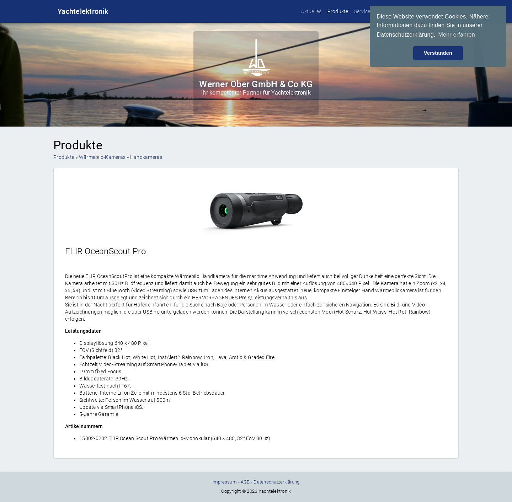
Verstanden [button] (438, 53)
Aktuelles (311, 11)
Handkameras (146, 157)
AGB (245, 482)
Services (363, 11)
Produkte (337, 11)
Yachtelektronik (83, 11)
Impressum (225, 482)
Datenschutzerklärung (276, 482)
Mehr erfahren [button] (456, 35)
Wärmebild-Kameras (102, 157)
